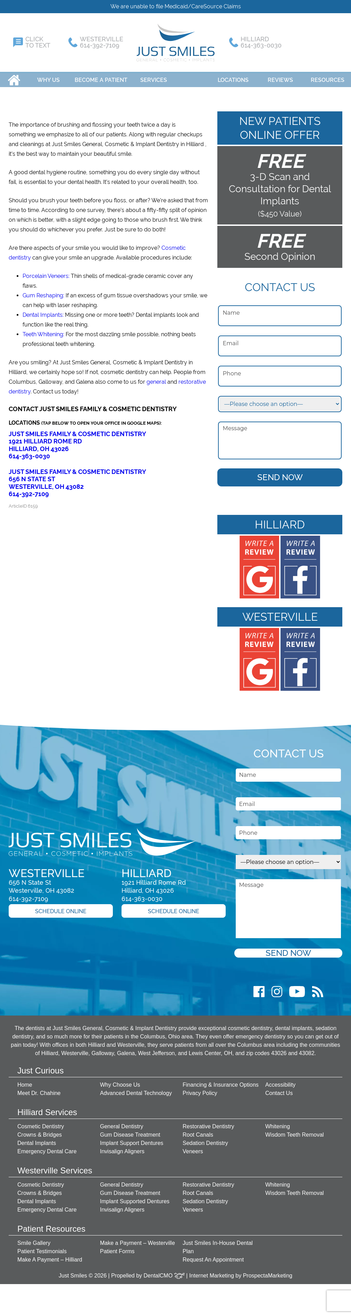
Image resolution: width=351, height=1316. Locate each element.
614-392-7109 (29, 490)
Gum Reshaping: (43, 292)
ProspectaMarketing (267, 1272)
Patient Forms (117, 1248)
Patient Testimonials (42, 1248)
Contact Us (279, 1090)
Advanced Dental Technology (136, 1090)
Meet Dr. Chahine (39, 1090)
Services (153, 76)
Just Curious (40, 1067)
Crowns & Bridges (39, 1131)
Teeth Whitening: (43, 331)
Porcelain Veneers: (46, 272)
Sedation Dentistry (205, 1140)
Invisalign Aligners (122, 1148)
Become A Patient (101, 76)
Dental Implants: (43, 311)
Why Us (48, 76)
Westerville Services (54, 1167)
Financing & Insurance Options (221, 1081)
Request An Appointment (213, 1256)
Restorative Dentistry (208, 1123)
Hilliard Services (47, 1108)
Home (14, 76)
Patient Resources (51, 1225)
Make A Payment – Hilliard (49, 1256)
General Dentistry (121, 1123)
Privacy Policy (200, 1090)
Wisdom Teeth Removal (294, 1131)
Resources (327, 76)
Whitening (277, 1123)
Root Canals (198, 1131)
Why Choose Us (120, 1081)
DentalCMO (164, 1272)
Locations (233, 76)
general (156, 378)
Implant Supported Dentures (134, 1198)
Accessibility (280, 1081)
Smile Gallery (33, 1239)
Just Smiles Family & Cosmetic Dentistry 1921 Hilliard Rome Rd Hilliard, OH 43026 (77, 438)
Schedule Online (60, 908)
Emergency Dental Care (47, 1148)
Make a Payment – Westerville (137, 1239)
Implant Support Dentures (131, 1140)
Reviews (280, 76)
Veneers (193, 1148)
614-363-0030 (29, 452)
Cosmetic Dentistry (40, 1123)
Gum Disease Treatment (130, 1131)
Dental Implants (36, 1140)
